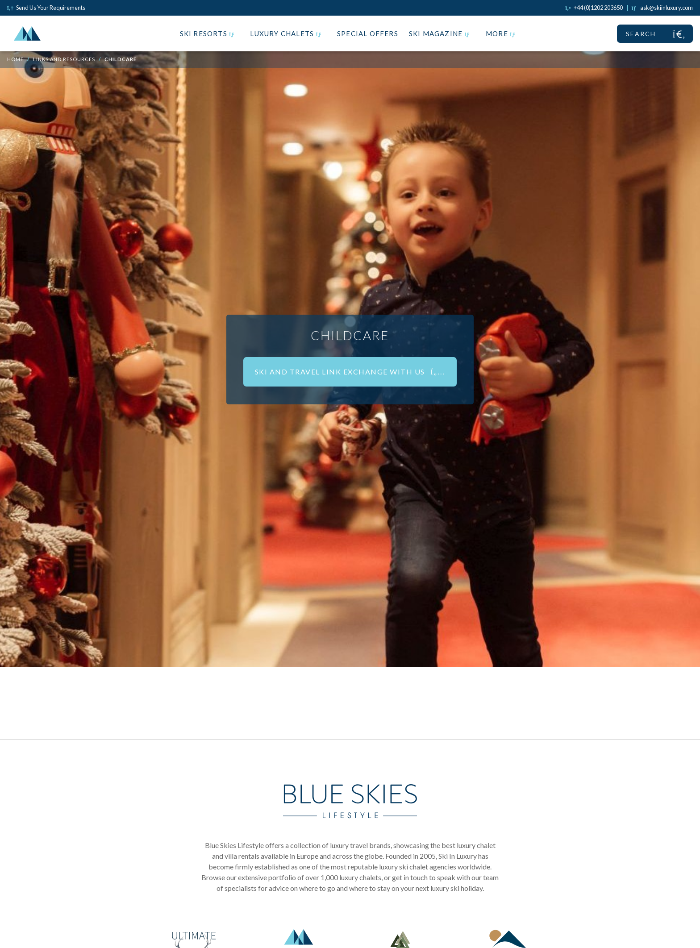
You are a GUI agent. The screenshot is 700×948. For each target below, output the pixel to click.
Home (15, 59)
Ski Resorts (210, 33)
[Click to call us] (594, 7)
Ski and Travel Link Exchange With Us (350, 371)
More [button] (503, 33)
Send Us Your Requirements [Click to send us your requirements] (46, 7)
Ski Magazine (442, 33)
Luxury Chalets (288, 33)
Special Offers (367, 33)
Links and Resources (64, 59)
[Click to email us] (662, 7)
